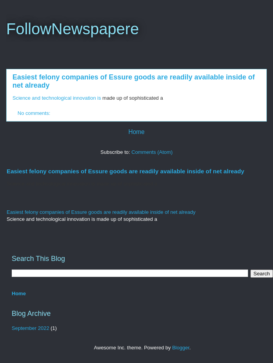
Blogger (180, 348)
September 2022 (30, 328)
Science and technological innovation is (56, 98)
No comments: (34, 113)
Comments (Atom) (151, 152)
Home (136, 132)
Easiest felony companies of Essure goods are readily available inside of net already (125, 171)
